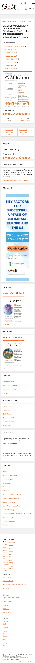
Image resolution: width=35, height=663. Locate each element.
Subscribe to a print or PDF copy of (17, 514)
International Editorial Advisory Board (15, 585)
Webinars (6, 605)
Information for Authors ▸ (10, 502)
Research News (11, 62)
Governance (7, 577)
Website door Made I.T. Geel (25, 661)
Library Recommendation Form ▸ (12, 506)
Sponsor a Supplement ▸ (9, 521)
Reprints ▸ (6, 525)
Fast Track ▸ (6, 491)
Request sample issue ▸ (9, 389)
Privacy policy (28, 654)
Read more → (7, 324)
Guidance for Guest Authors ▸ (11, 498)
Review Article (10, 65)
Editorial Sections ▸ (8, 422)
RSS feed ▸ (6, 393)
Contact (5, 628)
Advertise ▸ (6, 472)
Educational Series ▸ (8, 479)
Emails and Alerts (5, 633)
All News (6, 609)
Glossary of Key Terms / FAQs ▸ (12, 494)
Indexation (6, 588)
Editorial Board (8, 581)
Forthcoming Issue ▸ (8, 382)
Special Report (10, 69)
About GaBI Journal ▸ (9, 418)
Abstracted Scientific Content (15, 46)
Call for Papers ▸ (7, 414)
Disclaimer (6, 656)
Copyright (12, 656)
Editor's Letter (10, 53)
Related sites (7, 613)
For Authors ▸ (6, 410)
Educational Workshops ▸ (10, 475)
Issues (9, 22)
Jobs (4, 640)
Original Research (11, 59)
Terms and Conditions (18, 654)
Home (4, 22)
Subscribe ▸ (6, 425)
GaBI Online (7, 601)
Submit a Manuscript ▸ (9, 510)
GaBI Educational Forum (11, 598)
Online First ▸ (7, 406)
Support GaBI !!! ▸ (8, 517)
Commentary (10, 50)
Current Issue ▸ (7, 483)
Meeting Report (11, 56)
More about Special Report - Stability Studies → (16, 180)
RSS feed (18, 656)
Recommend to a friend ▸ (10, 385)
